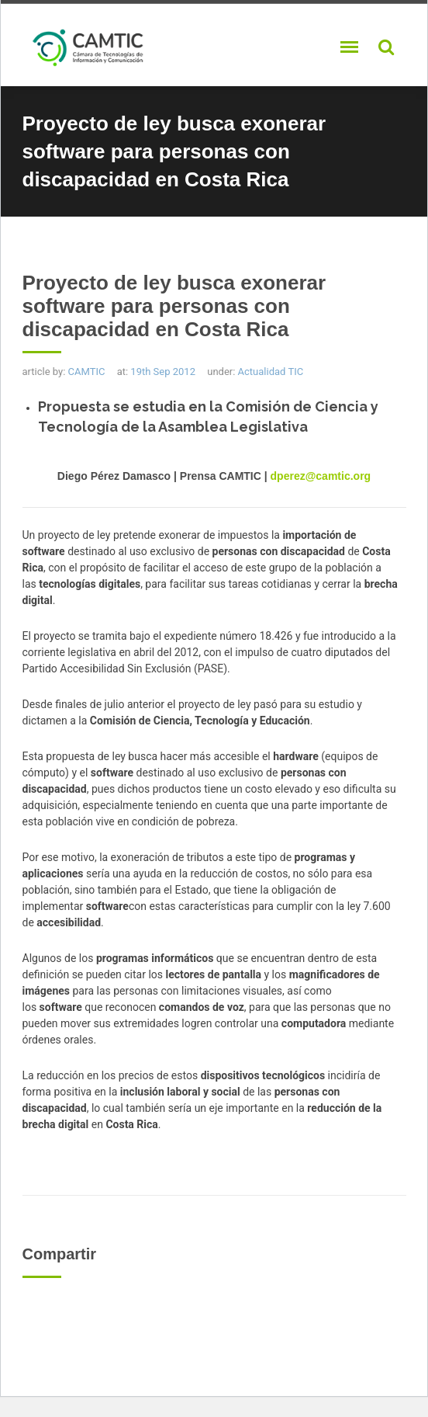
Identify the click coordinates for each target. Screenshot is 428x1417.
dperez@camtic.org (321, 476)
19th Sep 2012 (162, 371)
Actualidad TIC (271, 371)
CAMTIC (86, 371)
